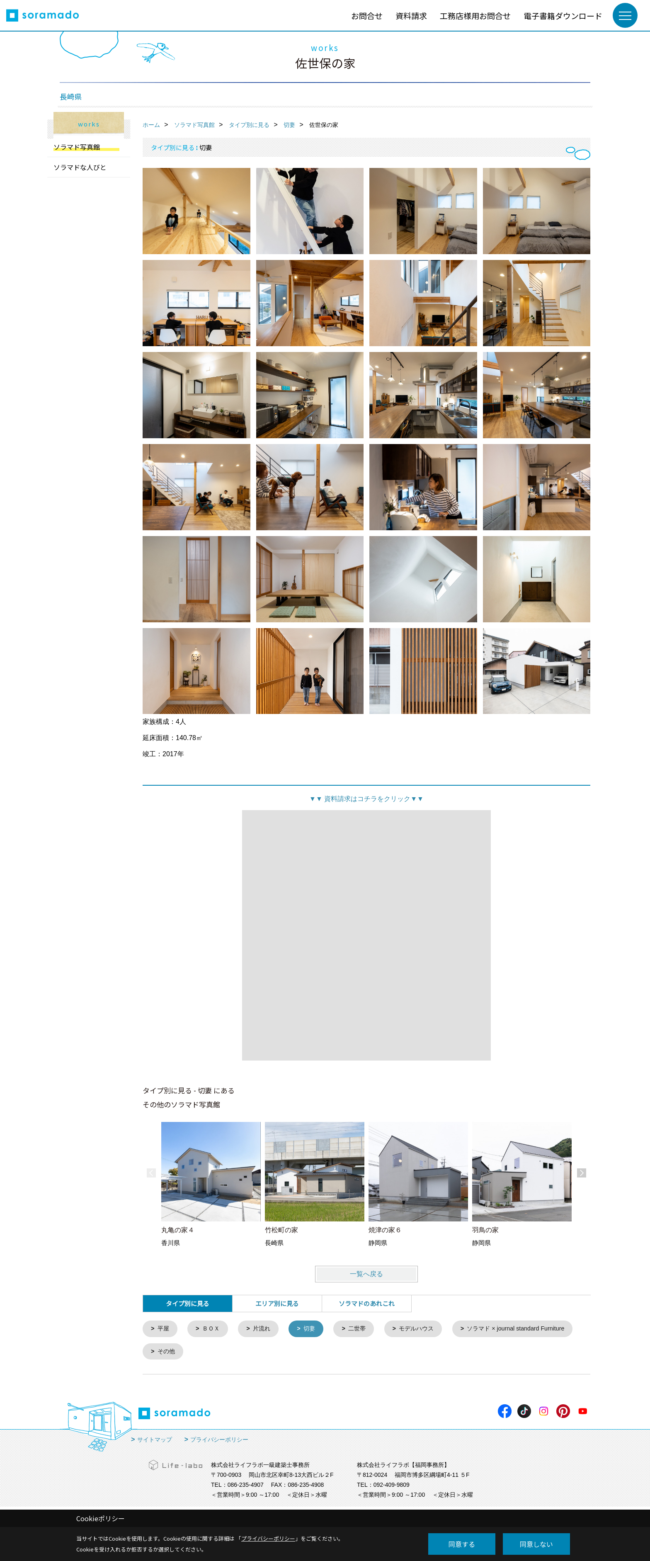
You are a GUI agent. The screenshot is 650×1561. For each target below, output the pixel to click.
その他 (303, 1352)
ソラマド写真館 (76, 147)
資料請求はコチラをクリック (366, 798)
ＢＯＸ (213, 1329)
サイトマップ (154, 1440)
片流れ (265, 1329)
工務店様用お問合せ (475, 15)
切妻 (314, 1329)
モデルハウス (425, 1329)
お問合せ (367, 15)
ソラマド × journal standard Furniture (209, 1352)
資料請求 (411, 15)
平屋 (164, 1329)
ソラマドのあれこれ (367, 1303)
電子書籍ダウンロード (563, 15)
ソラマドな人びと (80, 167)
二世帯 (363, 1329)
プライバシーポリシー (219, 1440)
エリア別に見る (277, 1303)
